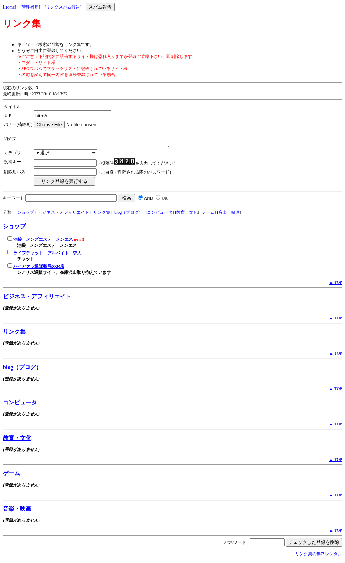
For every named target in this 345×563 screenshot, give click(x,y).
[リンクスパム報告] (62, 7)
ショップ (25, 215)
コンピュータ (159, 215)
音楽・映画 (229, 215)
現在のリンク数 (18, 87)
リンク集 (101, 215)
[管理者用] (30, 7)
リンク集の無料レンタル (318, 556)
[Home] (9, 7)
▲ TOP (335, 285)
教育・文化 (187, 215)
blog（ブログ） (128, 215)
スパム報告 (100, 7)
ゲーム (208, 215)
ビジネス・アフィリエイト (63, 215)
